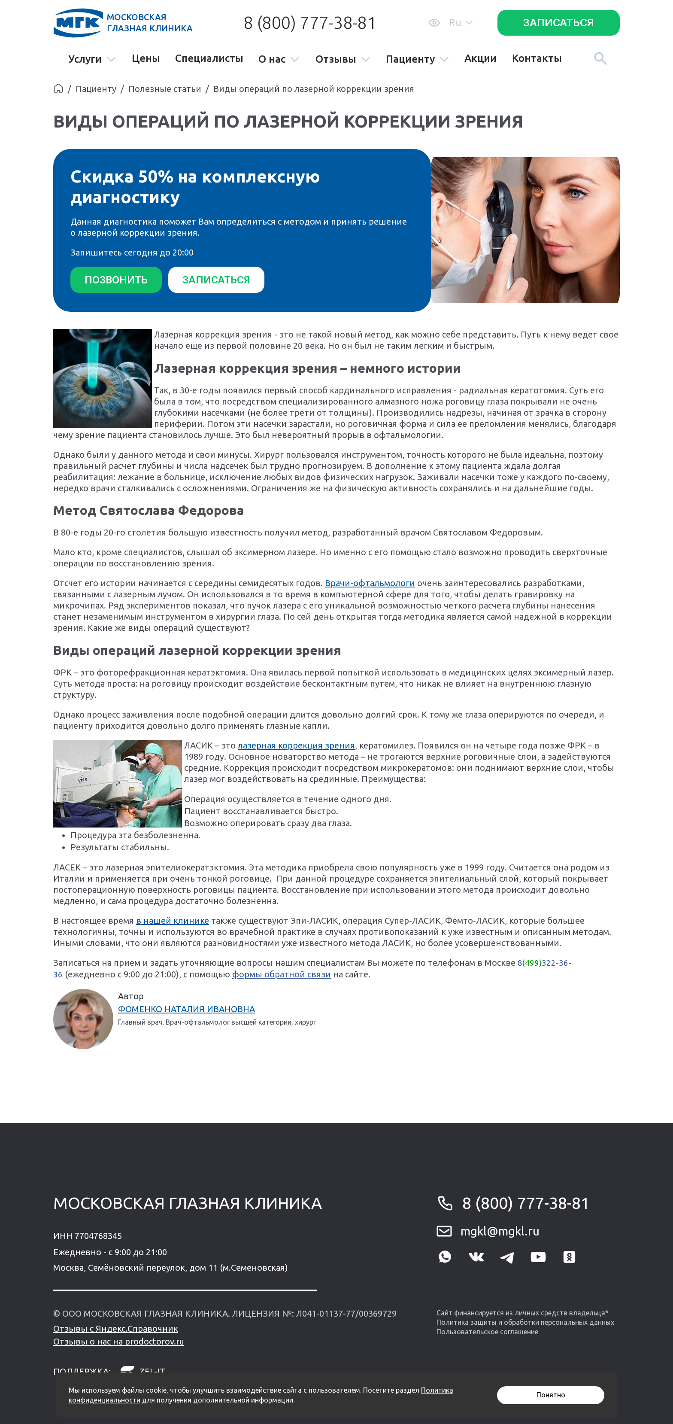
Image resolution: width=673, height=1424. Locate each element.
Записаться (558, 22)
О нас (279, 59)
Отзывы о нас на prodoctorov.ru (118, 1340)
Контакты (537, 58)
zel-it (142, 1371)
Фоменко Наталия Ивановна (186, 1008)
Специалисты (209, 58)
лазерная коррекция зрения (296, 744)
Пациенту (417, 59)
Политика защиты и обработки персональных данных (525, 1321)
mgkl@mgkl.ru (500, 1230)
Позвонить (118, 280)
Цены (146, 58)
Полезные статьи (164, 89)
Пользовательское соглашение (487, 1331)
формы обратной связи (281, 973)
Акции (480, 58)
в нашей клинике (172, 920)
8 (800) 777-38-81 (309, 22)
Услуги (92, 59)
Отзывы (343, 59)
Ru (461, 22)
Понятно (551, 1395)
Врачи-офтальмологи (370, 582)
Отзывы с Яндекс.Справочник (115, 1328)
